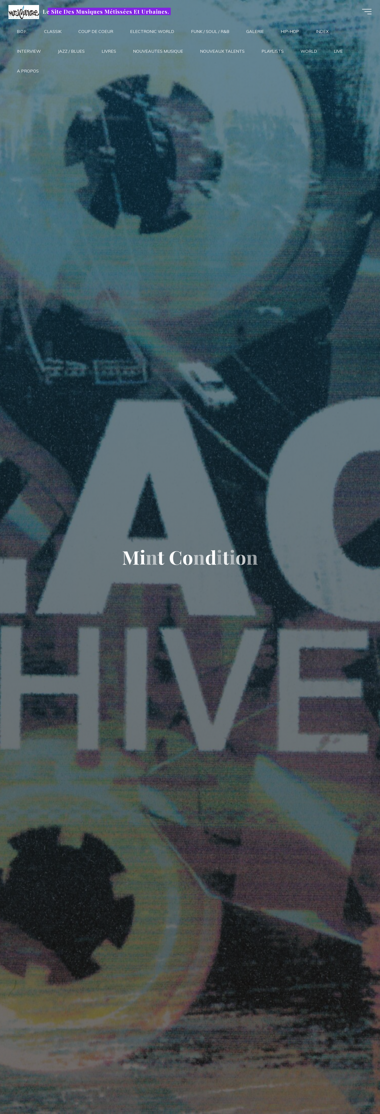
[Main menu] (364, 12)
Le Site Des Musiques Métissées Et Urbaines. (108, 12)
